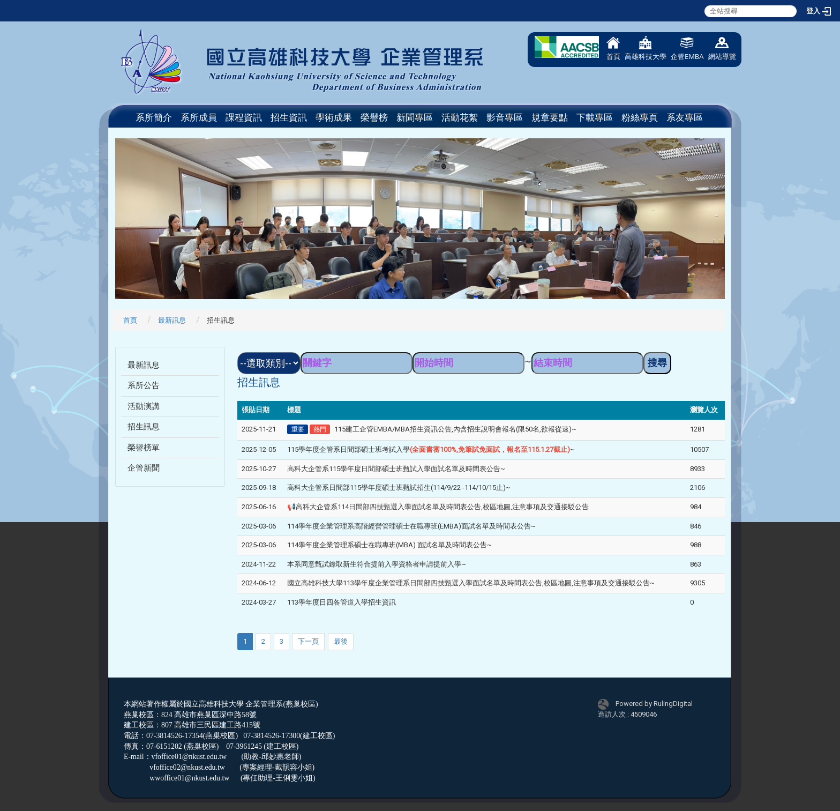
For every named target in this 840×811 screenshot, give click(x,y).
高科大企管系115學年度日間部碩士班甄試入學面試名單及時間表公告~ (396, 469)
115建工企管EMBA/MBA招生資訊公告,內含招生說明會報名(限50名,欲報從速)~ (455, 429)
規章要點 (549, 117)
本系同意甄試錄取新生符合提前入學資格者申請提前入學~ (376, 564)
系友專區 (684, 117)
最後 (341, 641)
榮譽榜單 (144, 447)
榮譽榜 (374, 117)
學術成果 (334, 117)
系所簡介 (154, 117)
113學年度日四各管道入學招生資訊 (341, 602)
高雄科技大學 (645, 48)
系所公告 (144, 385)
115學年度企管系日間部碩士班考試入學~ (431, 449)
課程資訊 (244, 117)
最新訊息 (172, 320)
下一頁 (308, 641)
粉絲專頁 (639, 117)
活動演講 (144, 406)
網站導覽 (722, 48)
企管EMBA (687, 48)
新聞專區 (414, 117)
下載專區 (594, 117)
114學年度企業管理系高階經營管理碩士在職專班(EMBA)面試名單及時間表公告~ (411, 526)
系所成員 (199, 117)
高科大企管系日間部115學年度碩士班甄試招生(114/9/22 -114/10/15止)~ (399, 487)
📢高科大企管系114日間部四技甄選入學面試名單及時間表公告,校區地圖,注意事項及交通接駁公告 (438, 507)
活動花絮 (459, 117)
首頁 (613, 48)
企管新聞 (144, 468)
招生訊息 (144, 426)
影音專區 (504, 117)
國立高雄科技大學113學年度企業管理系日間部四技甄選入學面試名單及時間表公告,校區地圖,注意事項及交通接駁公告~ (471, 583)
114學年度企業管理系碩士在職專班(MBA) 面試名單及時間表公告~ (389, 545)
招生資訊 (289, 117)
